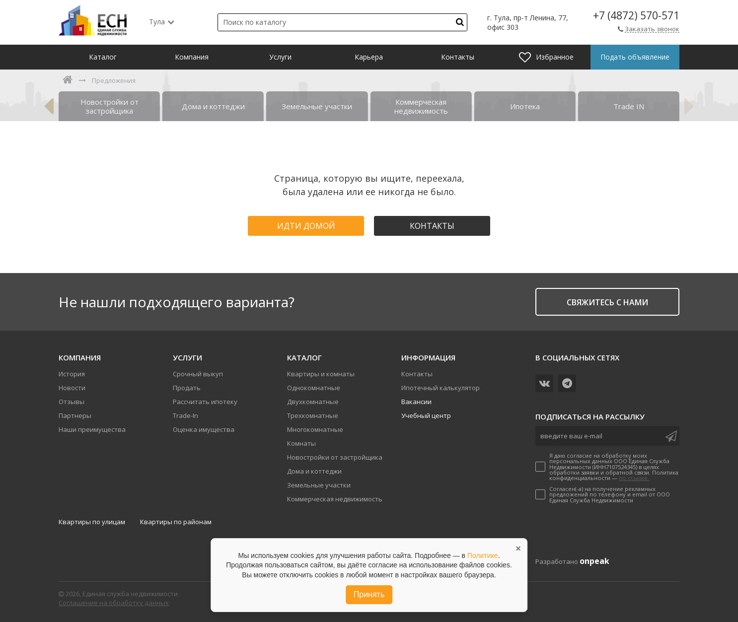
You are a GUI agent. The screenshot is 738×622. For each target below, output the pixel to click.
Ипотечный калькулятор (440, 387)
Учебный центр (426, 415)
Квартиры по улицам (92, 521)
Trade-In (185, 415)
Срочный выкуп (198, 373)
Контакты (432, 225)
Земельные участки (319, 485)
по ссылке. (634, 478)
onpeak (594, 560)
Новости (72, 387)
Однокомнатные (313, 387)
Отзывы (71, 401)
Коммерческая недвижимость (334, 498)
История (72, 373)
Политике (482, 555)
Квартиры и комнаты (321, 373)
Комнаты (301, 443)
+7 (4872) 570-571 (636, 15)
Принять (369, 594)
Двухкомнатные (313, 401)
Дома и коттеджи (314, 471)
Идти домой (306, 225)
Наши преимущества (92, 429)
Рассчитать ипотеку (205, 401)
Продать (187, 387)
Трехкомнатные (312, 415)
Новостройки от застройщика (334, 457)
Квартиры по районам (176, 521)
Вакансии (416, 401)
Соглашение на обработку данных (114, 602)
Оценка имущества (203, 429)
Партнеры (75, 415)
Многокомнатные (315, 429)
